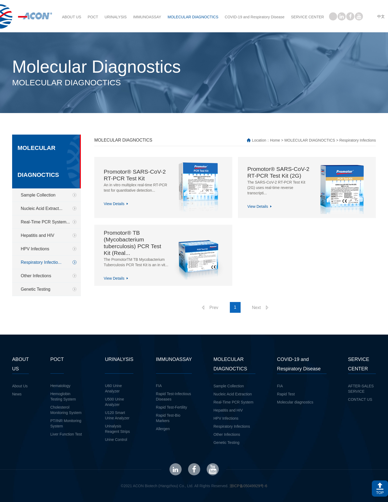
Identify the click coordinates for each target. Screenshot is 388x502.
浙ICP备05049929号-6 (248, 486)
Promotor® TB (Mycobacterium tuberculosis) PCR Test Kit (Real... (132, 243)
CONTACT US (360, 399)
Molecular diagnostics (295, 402)
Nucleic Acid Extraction (232, 394)
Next (256, 307)
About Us (20, 386)
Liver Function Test (66, 434)
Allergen (163, 429)
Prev (213, 307)
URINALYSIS (116, 17)
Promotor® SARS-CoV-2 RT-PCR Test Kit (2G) (278, 172)
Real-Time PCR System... (45, 222)
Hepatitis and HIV (37, 235)
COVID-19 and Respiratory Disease (255, 17)
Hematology (60, 386)
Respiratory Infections (231, 426)
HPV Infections (35, 249)
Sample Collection (38, 195)
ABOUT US (71, 17)
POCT (93, 17)
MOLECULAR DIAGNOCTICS (193, 17)
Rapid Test (286, 394)
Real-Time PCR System (233, 402)
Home (275, 140)
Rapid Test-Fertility (171, 407)
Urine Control (116, 439)
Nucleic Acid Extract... (42, 208)
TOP (380, 492)
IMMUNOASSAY (147, 17)
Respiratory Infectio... (41, 262)
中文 (381, 16)
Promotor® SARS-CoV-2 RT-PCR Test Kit (135, 174)
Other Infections (36, 275)
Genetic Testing (35, 289)
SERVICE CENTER (307, 17)
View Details (114, 204)
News (17, 394)
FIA (159, 386)
